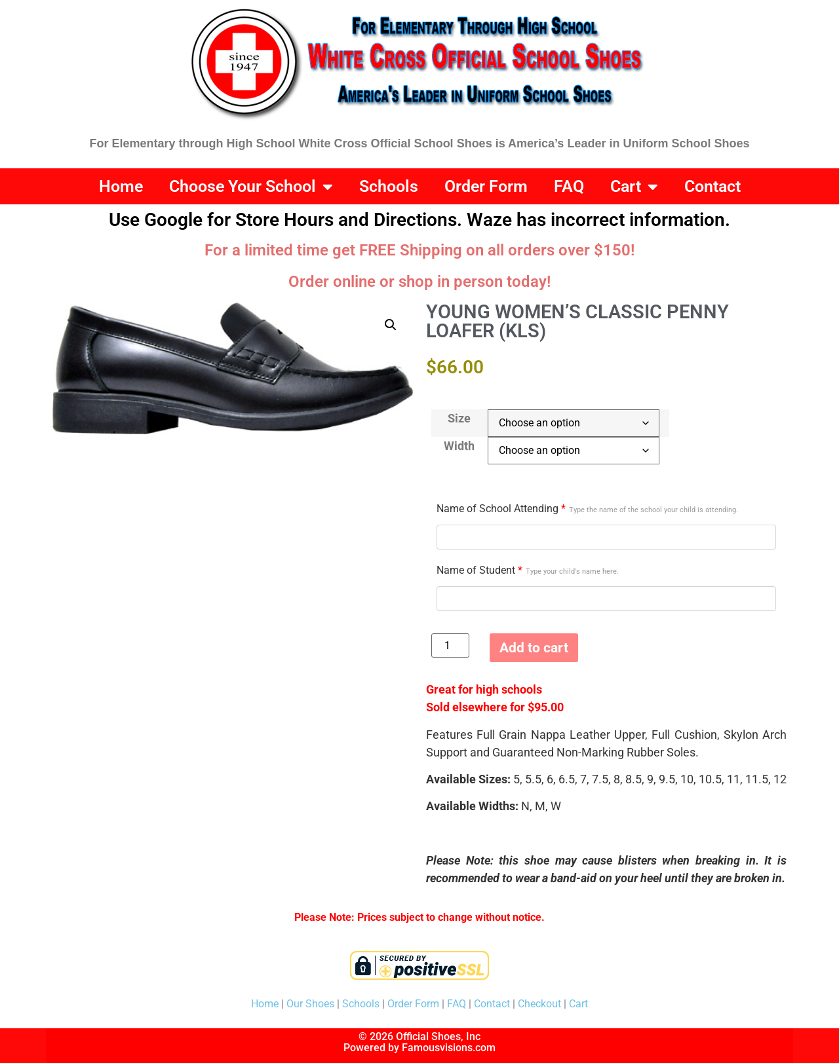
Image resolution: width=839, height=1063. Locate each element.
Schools (388, 186)
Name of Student (528, 570)
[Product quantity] (450, 645)
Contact (712, 186)
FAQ (569, 186)
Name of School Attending (587, 508)
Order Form (486, 186)
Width (459, 446)
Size (459, 418)
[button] (390, 325)
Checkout (539, 1004)
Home (121, 186)
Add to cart (533, 648)
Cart (634, 186)
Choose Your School (251, 186)
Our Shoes (310, 1004)
